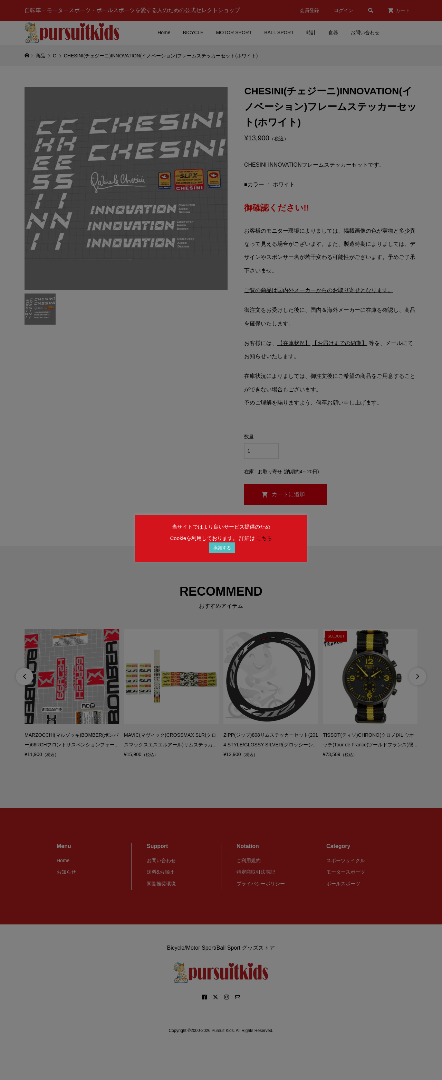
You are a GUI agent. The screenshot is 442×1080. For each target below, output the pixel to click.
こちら (264, 538)
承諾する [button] (222, 547)
